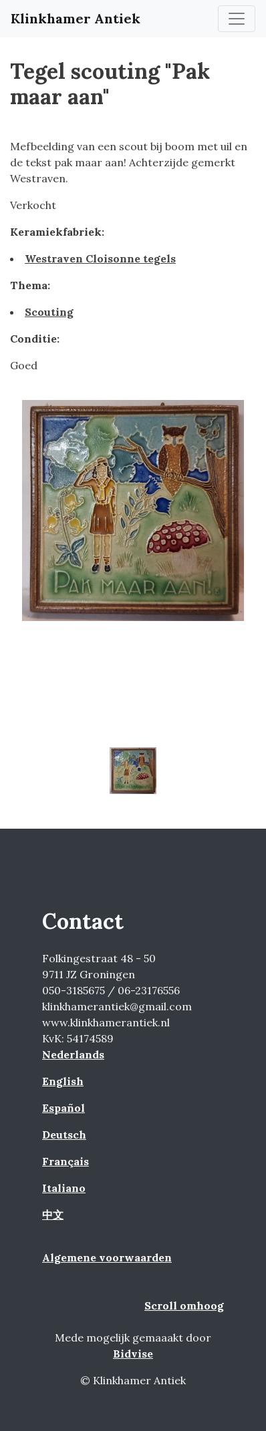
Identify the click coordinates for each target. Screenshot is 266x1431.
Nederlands (73, 1054)
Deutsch (64, 1134)
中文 (52, 1214)
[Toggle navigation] (236, 18)
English (63, 1081)
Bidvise (133, 1353)
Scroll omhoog (184, 1305)
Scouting (49, 312)
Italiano (64, 1188)
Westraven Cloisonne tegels (100, 258)
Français (65, 1161)
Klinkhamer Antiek (75, 18)
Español (63, 1107)
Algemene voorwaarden (107, 1257)
